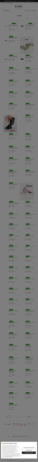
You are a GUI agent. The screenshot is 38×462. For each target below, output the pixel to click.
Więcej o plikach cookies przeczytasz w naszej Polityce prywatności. (10, 456)
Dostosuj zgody (29, 450)
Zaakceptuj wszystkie (29, 452)
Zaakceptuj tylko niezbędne (28, 447)
